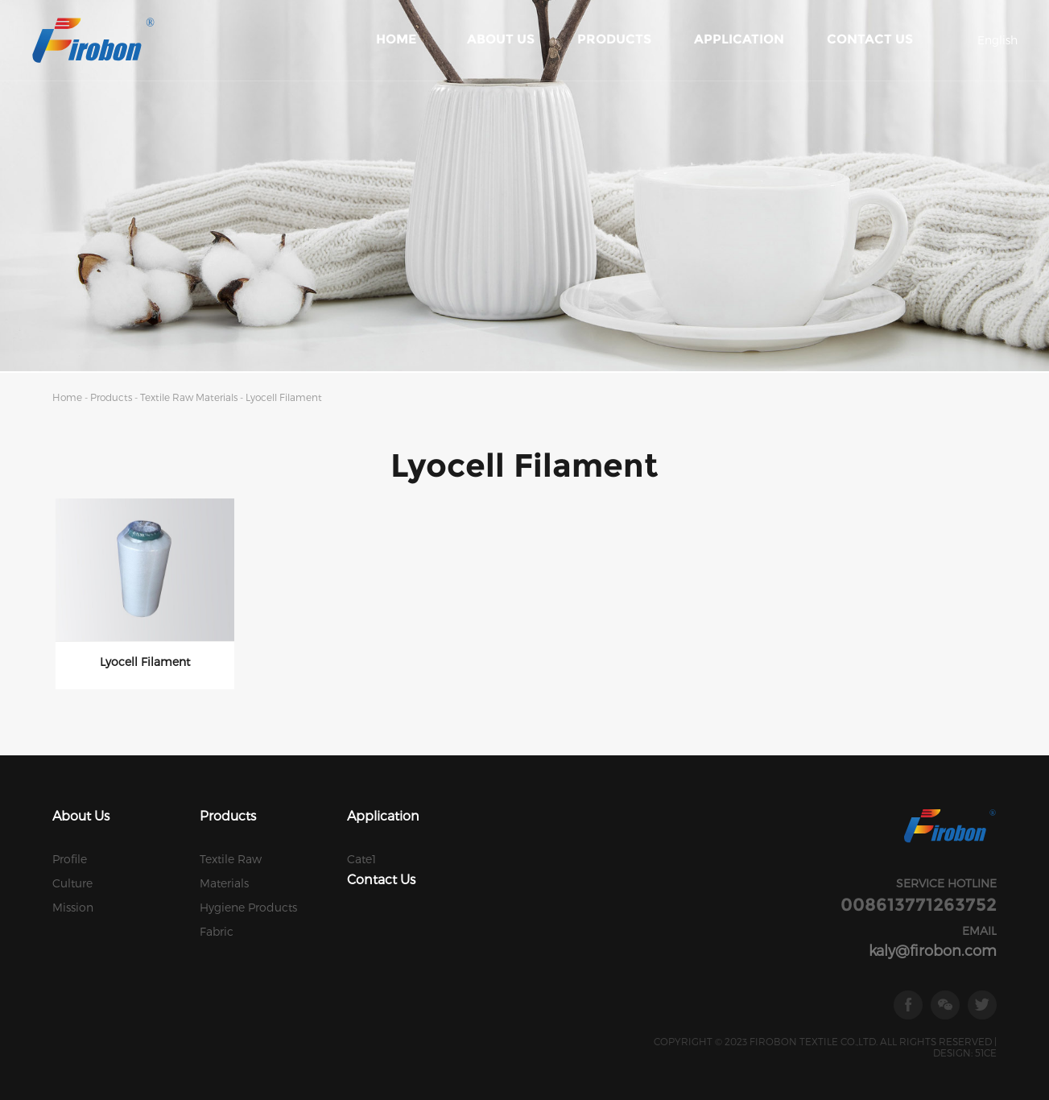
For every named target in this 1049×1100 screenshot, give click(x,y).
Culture (72, 883)
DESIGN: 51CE (965, 1052)
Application (739, 39)
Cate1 (361, 859)
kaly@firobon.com (933, 949)
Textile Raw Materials (190, 397)
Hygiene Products (248, 907)
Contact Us (870, 39)
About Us (501, 39)
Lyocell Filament (284, 397)
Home (396, 39)
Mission (72, 907)
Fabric (216, 931)
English (997, 40)
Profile (69, 859)
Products (614, 39)
